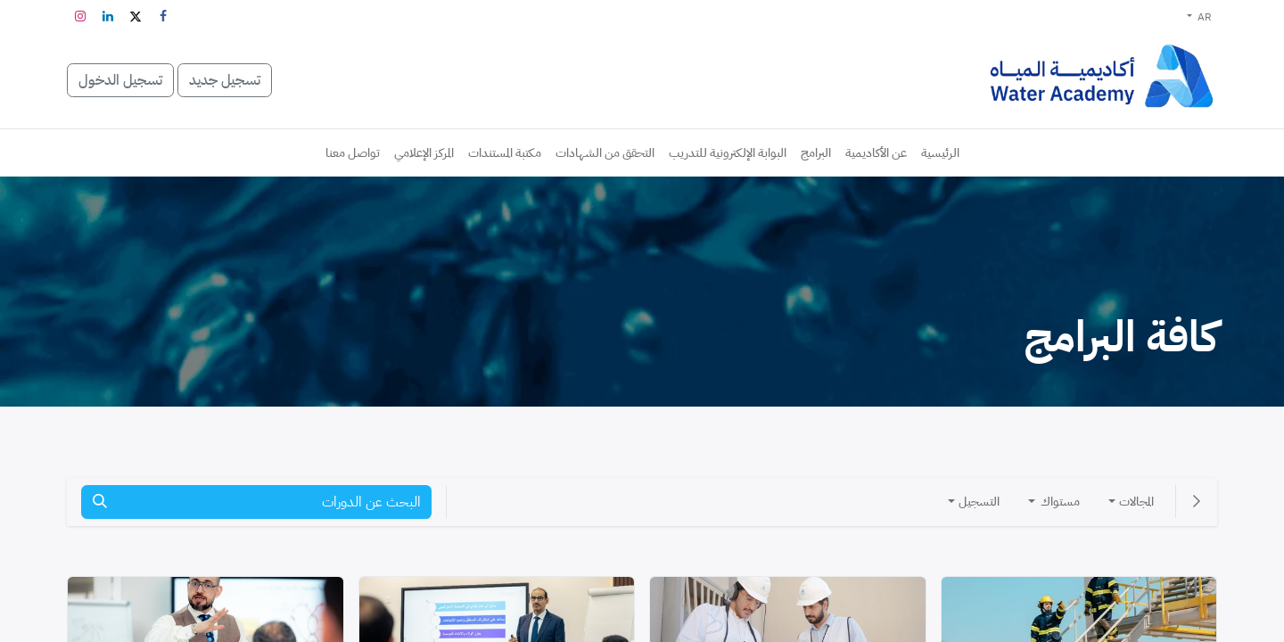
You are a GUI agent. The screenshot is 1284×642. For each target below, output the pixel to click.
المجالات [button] (1136, 501)
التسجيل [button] (979, 501)
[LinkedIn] (107, 16)
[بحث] (100, 502)
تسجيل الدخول (120, 80)
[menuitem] (940, 152)
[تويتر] (135, 16)
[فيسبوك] (163, 16)
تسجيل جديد (224, 80)
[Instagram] (80, 16)
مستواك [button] (1059, 501)
